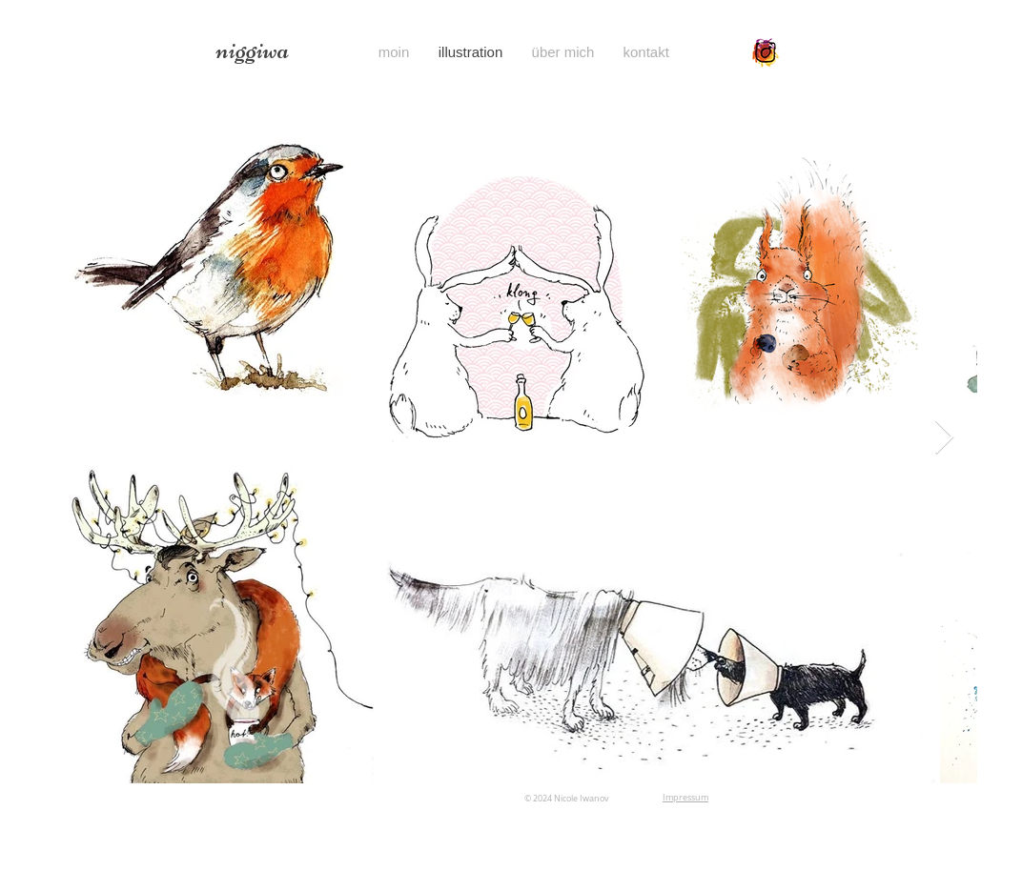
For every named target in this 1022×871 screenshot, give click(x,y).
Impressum (685, 797)
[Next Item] (944, 437)
